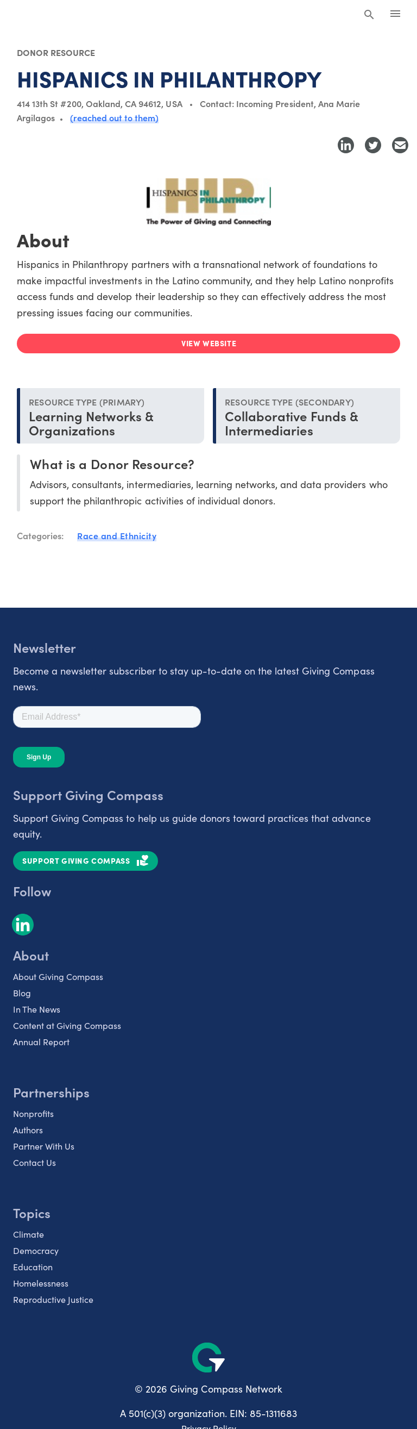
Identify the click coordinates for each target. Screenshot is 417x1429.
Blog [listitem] (22, 993)
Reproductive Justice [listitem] (53, 1299)
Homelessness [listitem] (40, 1283)
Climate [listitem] (28, 1234)
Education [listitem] (33, 1266)
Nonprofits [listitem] (33, 1113)
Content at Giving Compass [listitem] (67, 1025)
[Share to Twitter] (373, 145)
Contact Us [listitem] (34, 1162)
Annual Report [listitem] (41, 1041)
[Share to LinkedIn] (346, 145)
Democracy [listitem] (36, 1250)
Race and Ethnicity (116, 535)
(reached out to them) (114, 117)
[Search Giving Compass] (369, 15)
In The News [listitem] (36, 1009)
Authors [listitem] (28, 1129)
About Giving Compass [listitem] (58, 976)
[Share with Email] (400, 145)
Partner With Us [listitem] (43, 1146)
